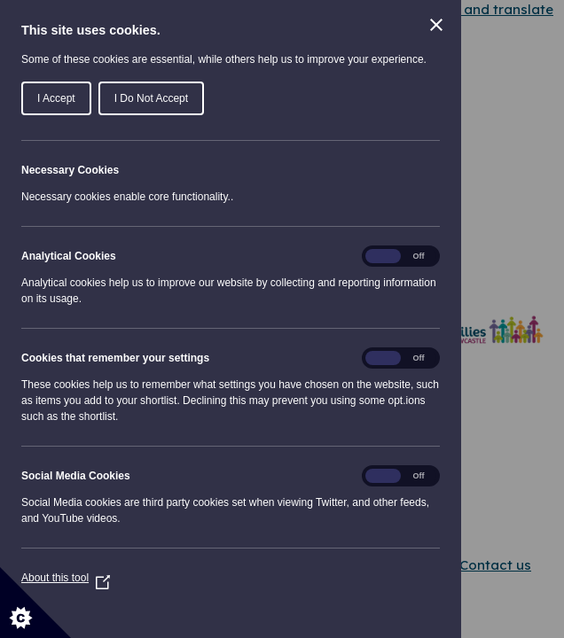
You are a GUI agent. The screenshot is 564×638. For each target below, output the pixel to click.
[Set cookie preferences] (35, 602)
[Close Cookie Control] (436, 24)
